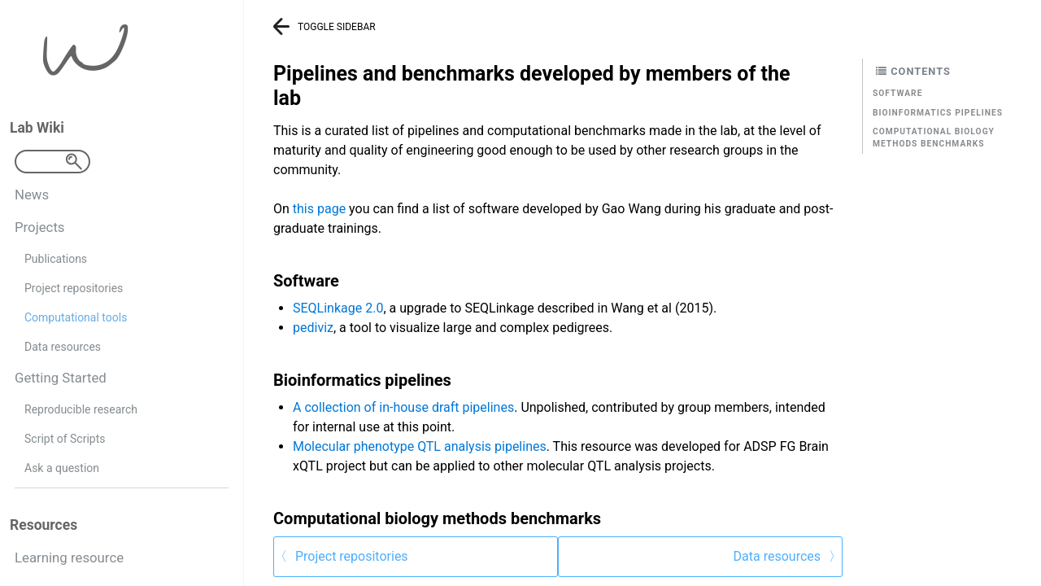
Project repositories (73, 288)
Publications (55, 258)
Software (897, 93)
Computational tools (75, 317)
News (32, 194)
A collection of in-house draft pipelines (403, 407)
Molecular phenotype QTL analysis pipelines (420, 446)
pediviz (313, 327)
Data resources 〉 (788, 556)
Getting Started (61, 378)
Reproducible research (80, 409)
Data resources (62, 346)
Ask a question (61, 467)
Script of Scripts (64, 438)
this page (319, 208)
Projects (40, 227)
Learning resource (69, 557)
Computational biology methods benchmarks (934, 137)
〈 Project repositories (341, 556)
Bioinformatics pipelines (938, 112)
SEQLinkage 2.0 (338, 308)
